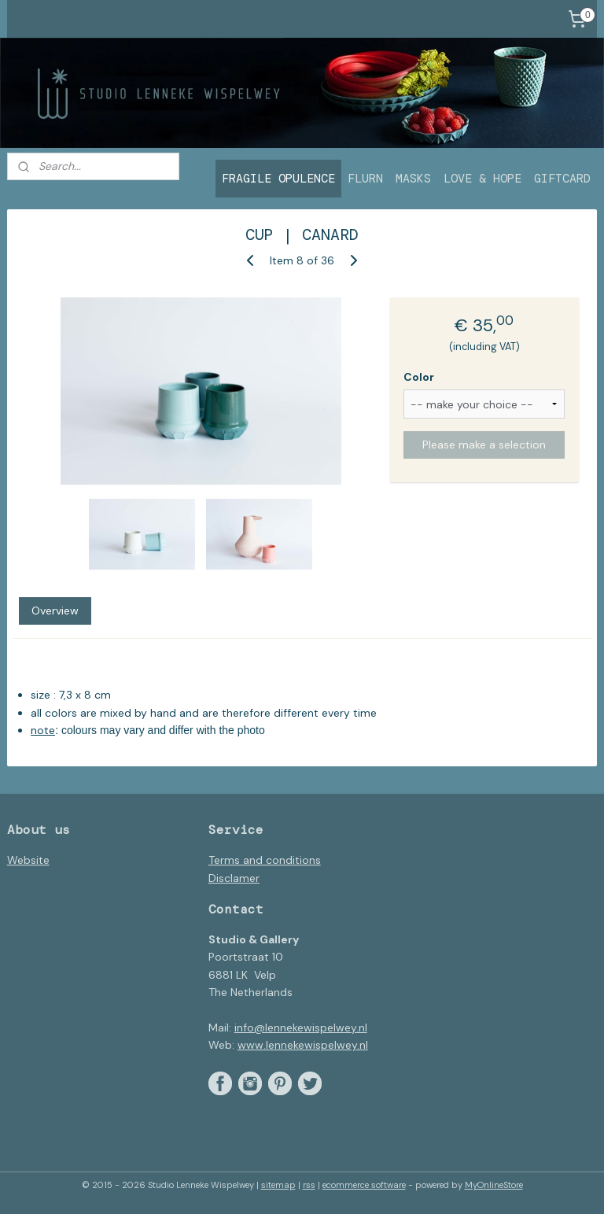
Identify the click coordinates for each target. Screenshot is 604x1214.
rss (309, 1184)
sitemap (278, 1184)
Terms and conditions (264, 860)
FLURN (365, 178)
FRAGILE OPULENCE (278, 178)
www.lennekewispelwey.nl (303, 1045)
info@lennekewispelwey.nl (300, 1027)
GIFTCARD (562, 178)
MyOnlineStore (494, 1184)
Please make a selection (484, 444)
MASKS (413, 178)
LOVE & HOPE (482, 178)
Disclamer (234, 878)
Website (28, 860)
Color (418, 376)
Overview (55, 610)
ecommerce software (364, 1184)
